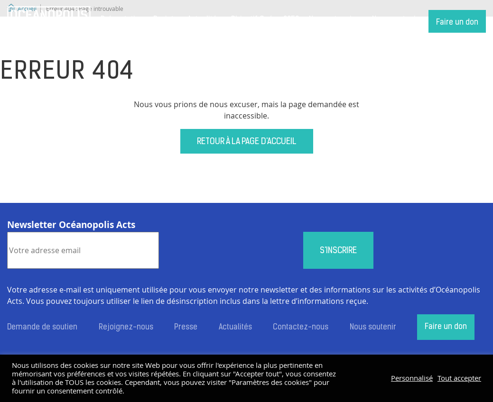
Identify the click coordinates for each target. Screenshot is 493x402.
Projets (165, 20)
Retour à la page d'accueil (247, 142)
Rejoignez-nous (126, 327)
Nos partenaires (336, 20)
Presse (185, 327)
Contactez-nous (300, 327)
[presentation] (231, 250)
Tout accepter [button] (459, 378)
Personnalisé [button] (412, 378)
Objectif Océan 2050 (265, 20)
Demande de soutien (42, 327)
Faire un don (457, 23)
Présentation (122, 20)
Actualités (204, 20)
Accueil (49, 21)
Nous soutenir (395, 20)
